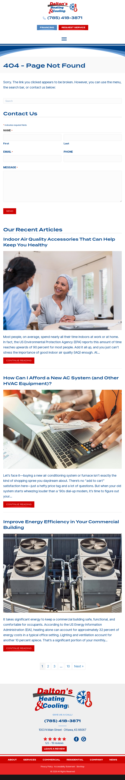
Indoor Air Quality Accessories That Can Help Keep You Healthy (59, 241)
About (12, 758)
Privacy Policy (47, 765)
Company (96, 758)
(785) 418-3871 (64, 18)
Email (8, 151)
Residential (75, 758)
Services (29, 758)
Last (66, 143)
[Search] (62, 101)
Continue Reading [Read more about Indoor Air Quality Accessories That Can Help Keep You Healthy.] (18, 360)
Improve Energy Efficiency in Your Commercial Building (61, 523)
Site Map (80, 765)
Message (10, 167)
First (6, 143)
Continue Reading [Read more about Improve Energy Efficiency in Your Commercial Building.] (18, 647)
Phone (68, 151)
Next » (78, 665)
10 (68, 665)
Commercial (51, 758)
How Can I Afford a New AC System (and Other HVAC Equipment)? (60, 379)
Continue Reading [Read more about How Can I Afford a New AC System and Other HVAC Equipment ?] (18, 504)
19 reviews (57, 742)
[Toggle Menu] (64, 39)
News (113, 758)
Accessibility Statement (64, 765)
